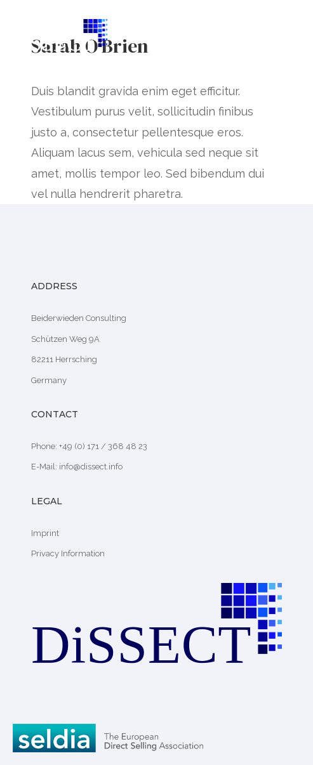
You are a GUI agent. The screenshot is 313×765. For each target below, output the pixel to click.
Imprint (45, 533)
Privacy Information (68, 553)
